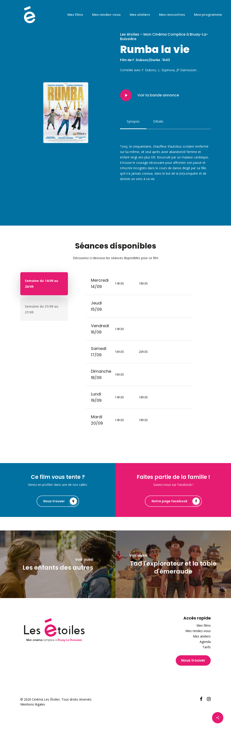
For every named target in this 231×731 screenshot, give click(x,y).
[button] (133, 121)
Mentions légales (32, 704)
